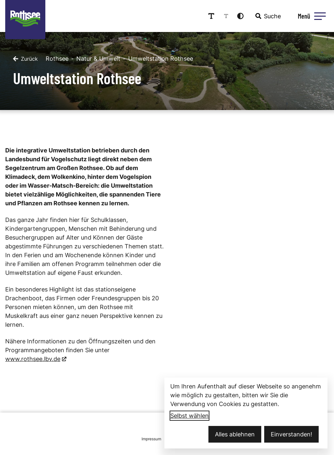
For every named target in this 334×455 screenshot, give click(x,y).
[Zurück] (25, 59)
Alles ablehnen (235, 434)
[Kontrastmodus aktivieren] (240, 16)
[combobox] (267, 16)
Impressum (151, 438)
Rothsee (57, 58)
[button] (320, 16)
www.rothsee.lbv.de (32, 358)
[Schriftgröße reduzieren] (226, 16)
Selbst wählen (189, 415)
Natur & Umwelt (98, 58)
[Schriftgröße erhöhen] (211, 16)
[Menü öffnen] (311, 16)
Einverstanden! (291, 434)
